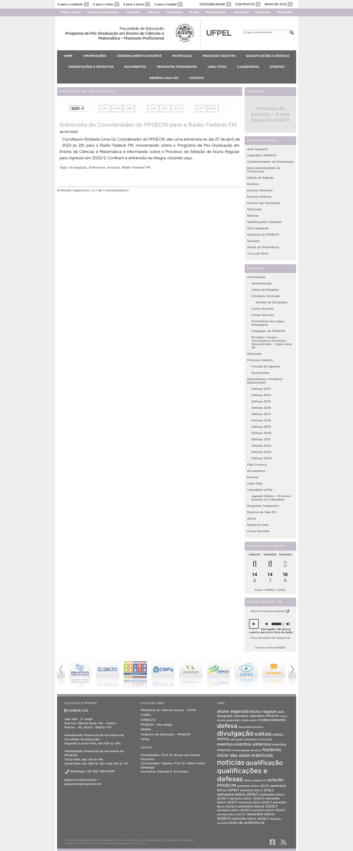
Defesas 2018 (261, 420)
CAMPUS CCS (76, 710)
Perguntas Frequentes (263, 505)
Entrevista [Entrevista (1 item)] (265, 739)
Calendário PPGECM (261, 155)
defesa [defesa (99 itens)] (227, 725)
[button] (254, 624)
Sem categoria (257, 228)
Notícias (253, 215)
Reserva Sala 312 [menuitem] (163, 77)
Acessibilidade (215, 4)
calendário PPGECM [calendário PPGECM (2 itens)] (264, 715)
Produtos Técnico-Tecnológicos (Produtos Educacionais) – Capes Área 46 (271, 342)
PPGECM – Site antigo (156, 724)
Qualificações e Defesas (264, 221)
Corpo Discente (262, 314)
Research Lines (258, 524)
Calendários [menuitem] (248, 66)
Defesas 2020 (261, 432)
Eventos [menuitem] (277, 66)
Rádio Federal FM (136, 167)
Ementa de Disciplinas (271, 302)
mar (117, 108)
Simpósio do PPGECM (263, 234)
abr (129, 108)
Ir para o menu (106, 4)
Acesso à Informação (103, 12)
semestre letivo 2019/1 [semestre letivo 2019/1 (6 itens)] (238, 794)
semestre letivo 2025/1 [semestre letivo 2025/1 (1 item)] (231, 814)
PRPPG (146, 729)
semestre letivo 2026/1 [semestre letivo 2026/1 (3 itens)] (250, 818)
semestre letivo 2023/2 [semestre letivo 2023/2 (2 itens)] (234, 810)
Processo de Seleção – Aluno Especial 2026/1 (270, 114)
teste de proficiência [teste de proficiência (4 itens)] (246, 823)
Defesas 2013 (261, 388)
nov (213, 108)
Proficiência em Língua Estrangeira (267, 323)
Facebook (272, 842)
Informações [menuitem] (94, 55)
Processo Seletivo (260, 360)
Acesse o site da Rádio (270, 647)
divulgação (78, 167)
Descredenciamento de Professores (263, 169)
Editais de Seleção (260, 177)
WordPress (87, 843)
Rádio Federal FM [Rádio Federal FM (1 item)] (255, 780)
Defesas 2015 (261, 401)
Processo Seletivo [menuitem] (219, 55)
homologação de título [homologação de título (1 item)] (246, 750)
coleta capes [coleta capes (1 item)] (249, 720)
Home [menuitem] (68, 55)
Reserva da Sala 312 (261, 512)
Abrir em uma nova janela (270, 611)
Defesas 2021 (261, 439)
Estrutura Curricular (265, 296)
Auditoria (133, 12)
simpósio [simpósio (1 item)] (275, 818)
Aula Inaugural (257, 149)
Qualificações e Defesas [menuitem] (267, 55)
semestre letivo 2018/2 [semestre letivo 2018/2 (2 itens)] (257, 790)
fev (105, 108)
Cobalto (153, 12)
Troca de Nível (257, 253)
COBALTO (148, 719)
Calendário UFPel (259, 489)
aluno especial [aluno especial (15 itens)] (233, 711)
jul (165, 108)
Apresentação (261, 283)
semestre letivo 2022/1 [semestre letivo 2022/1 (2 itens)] (255, 802)
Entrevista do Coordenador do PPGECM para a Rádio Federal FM (148, 124)
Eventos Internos (259, 196)
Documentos (260, 372)
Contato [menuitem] (196, 77)
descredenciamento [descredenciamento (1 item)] (250, 726)
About (251, 518)
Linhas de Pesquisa (265, 289)
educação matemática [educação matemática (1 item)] (244, 739)
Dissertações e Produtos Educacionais (265, 380)
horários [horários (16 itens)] (271, 749)
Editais (194, 12)
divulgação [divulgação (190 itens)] (235, 733)
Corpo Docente (262, 308)
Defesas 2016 (261, 407)
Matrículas (254, 209)
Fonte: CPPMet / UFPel (270, 589)
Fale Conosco (257, 464)
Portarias (263, 12)
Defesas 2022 (261, 445)
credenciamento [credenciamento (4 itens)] (272, 720)
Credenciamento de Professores (270, 161)
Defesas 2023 (261, 451)
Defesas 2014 (261, 395)
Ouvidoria (241, 12)
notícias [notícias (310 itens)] (231, 762)
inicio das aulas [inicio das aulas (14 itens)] (233, 755)
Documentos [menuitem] (135, 66)
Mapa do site (279, 4)
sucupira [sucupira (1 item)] (222, 822)
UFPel (145, 739)
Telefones (284, 12)
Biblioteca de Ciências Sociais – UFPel (168, 710)
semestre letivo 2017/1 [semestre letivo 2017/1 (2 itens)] (253, 785)
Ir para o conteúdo (73, 4)
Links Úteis (255, 483)
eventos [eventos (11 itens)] (225, 744)
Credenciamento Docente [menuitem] (139, 55)
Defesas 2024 (261, 458)
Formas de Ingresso (265, 366)
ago (177, 108)
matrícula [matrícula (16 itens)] (262, 755)
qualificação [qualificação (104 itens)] (264, 762)
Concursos (174, 12)
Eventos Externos (260, 190)
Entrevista (97, 167)
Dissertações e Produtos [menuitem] (91, 66)
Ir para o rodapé (168, 4)
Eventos (253, 184)
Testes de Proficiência (263, 247)
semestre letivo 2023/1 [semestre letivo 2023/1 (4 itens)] (257, 806)
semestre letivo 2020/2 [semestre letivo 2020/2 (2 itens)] (247, 798)
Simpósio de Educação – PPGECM (165, 734)
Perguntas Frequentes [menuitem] (177, 66)
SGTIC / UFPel (138, 843)
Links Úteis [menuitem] (216, 66)
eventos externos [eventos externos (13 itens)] (252, 744)
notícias (113, 167)
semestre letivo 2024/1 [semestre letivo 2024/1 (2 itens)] (268, 810)
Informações (256, 277)
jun (153, 108)
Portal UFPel (70, 12)
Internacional (216, 12)
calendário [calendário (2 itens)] (240, 715)
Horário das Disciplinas (263, 202)
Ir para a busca (136, 4)
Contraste (247, 4)
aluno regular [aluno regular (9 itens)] (263, 711)
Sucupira (253, 240)
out (201, 108)
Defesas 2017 (261, 414)
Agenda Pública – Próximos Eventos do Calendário (271, 497)
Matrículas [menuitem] (182, 55)
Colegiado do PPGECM (268, 330)
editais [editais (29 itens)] (263, 734)
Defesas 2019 (261, 426)
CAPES (146, 714)
